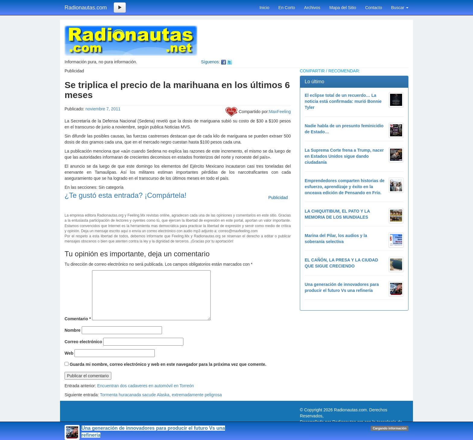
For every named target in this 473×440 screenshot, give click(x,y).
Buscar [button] (399, 7)
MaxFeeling (280, 111)
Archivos (312, 7)
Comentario (78, 318)
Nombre (73, 330)
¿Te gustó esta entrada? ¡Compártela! (125, 195)
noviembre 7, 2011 (102, 108)
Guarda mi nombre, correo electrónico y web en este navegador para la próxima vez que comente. (168, 364)
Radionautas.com (86, 8)
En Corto (286, 7)
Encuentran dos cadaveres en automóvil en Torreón (145, 385)
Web (69, 353)
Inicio (264, 7)
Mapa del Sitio (342, 7)
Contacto (373, 7)
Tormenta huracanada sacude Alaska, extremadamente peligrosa (161, 394)
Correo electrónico (83, 341)
